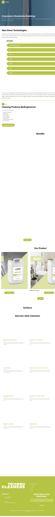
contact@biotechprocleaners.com (11, 503)
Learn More (20, 292)
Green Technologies (34, 484)
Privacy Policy (27, 512)
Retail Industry (33, 423)
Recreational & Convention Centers (39, 367)
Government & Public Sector (37, 395)
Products (32, 487)
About (32, 489)
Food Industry (7, 367)
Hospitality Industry (8, 395)
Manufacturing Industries (10, 340)
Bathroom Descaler (45, 290)
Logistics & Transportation (36, 340)
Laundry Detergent (5, 290)
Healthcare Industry (8, 423)
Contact (32, 491)
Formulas (32, 486)
